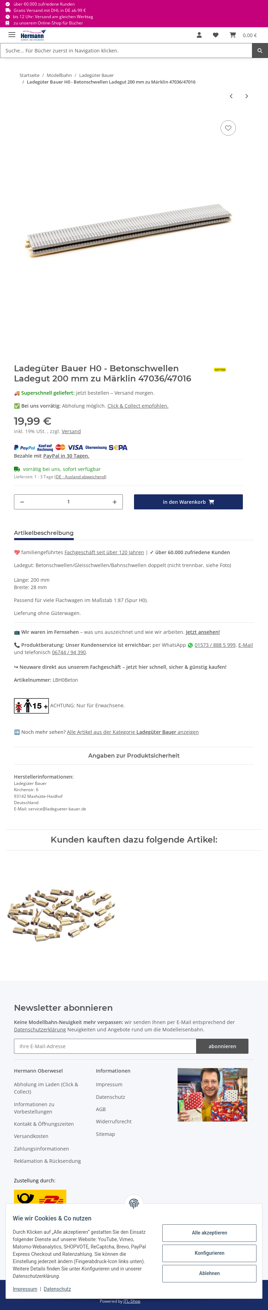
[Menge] (68, 502)
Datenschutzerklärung (40, 1029)
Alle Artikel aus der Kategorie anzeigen (133, 732)
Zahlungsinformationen (41, 1148)
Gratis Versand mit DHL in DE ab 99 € (50, 10)
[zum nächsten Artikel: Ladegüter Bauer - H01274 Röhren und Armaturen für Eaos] (246, 95)
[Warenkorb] (243, 35)
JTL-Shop (132, 1301)
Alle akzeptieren (205, 1233)
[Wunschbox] (215, 35)
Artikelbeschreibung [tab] (44, 533)
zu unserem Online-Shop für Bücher (48, 23)
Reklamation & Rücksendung (47, 1161)
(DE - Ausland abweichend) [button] (80, 477)
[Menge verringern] (22, 502)
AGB (101, 1109)
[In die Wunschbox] (228, 128)
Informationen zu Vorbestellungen (34, 1108)
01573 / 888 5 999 (215, 645)
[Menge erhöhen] (114, 502)
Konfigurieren (205, 1253)
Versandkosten (31, 1136)
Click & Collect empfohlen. (138, 405)
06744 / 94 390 (69, 652)
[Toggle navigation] (11, 31)
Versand (71, 431)
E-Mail (245, 645)
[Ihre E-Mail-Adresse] (105, 1046)
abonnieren (222, 1046)
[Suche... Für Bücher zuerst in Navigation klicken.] (126, 50)
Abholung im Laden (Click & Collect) (46, 1088)
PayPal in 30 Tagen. (66, 455)
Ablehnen (205, 1273)
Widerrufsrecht (114, 1121)
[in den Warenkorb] (188, 501)
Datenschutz (110, 1097)
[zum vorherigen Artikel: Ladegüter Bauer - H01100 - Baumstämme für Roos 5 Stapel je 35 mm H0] (231, 95)
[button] (199, 35)
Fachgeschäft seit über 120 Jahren (104, 552)
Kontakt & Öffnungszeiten (44, 1124)
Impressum (109, 1084)
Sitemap (105, 1134)
